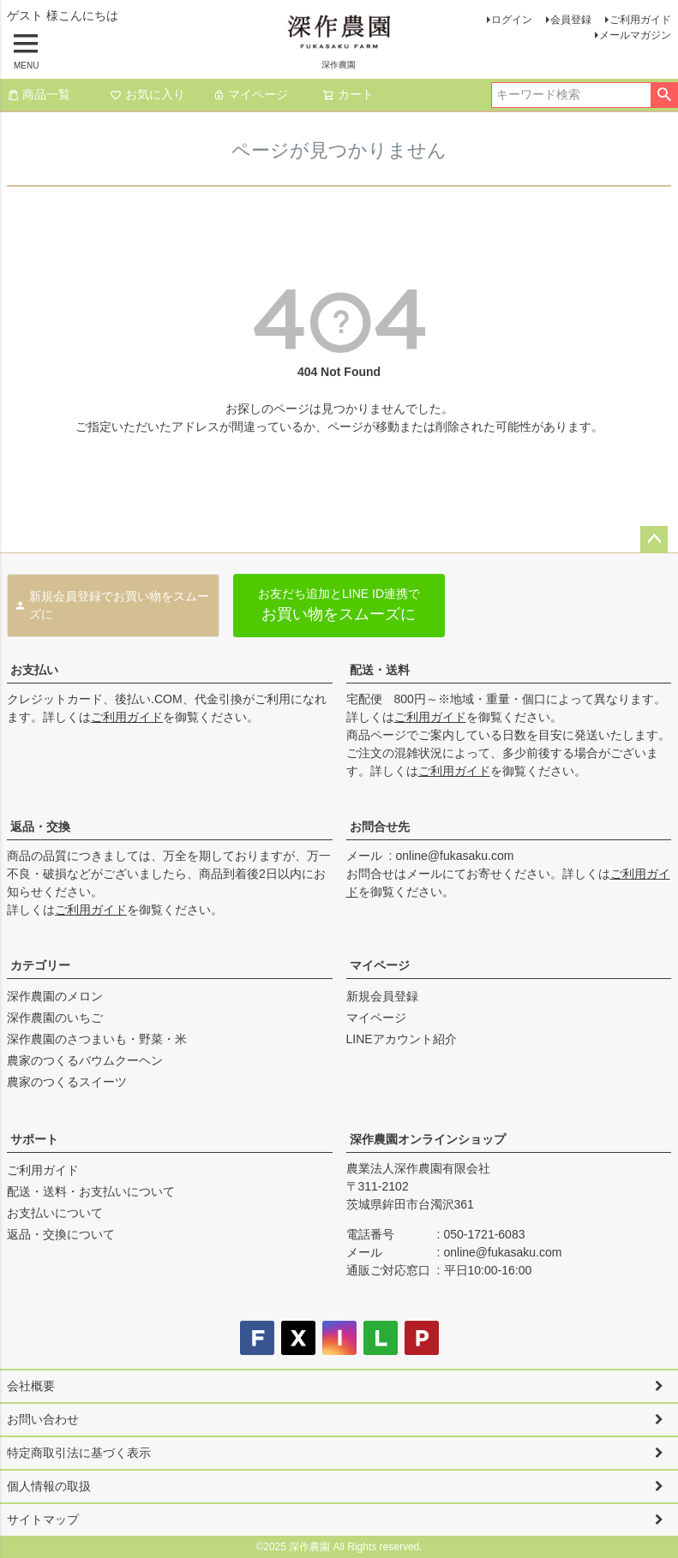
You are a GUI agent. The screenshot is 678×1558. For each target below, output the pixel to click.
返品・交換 (40, 826)
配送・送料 (380, 670)
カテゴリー (40, 965)
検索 (664, 95)
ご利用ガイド (640, 20)
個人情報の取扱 (49, 1486)
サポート (34, 1139)
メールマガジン (635, 35)
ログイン (511, 20)
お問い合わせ (43, 1419)
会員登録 (570, 20)
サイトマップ (43, 1519)
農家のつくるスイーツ (67, 1082)
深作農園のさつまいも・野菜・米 (97, 1039)
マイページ (250, 94)
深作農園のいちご (55, 1017)
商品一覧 (38, 94)
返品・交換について (61, 1234)
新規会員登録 (382, 996)
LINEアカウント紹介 (401, 1039)
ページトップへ (654, 539)
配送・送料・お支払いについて (91, 1191)
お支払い (34, 670)
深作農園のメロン (55, 996)
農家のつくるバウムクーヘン (85, 1060)
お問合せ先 (380, 826)
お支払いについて (55, 1213)
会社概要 (31, 1386)
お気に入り (147, 94)
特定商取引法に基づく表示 (79, 1453)
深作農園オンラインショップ (428, 1139)
